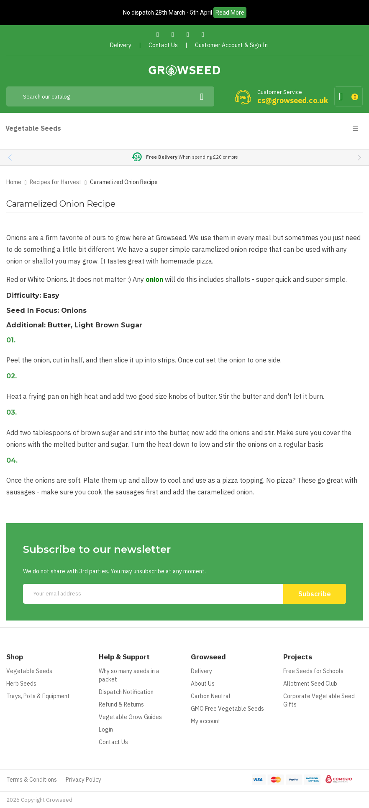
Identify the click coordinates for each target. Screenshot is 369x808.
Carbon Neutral (211, 696)
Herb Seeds (21, 683)
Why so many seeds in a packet (129, 675)
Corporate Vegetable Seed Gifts (319, 700)
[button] (359, 157)
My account (205, 721)
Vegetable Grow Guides (130, 717)
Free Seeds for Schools (313, 671)
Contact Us (113, 742)
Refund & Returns (121, 704)
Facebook (158, 34)
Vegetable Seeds (29, 671)
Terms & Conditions (31, 779)
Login (106, 729)
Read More (229, 12)
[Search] (110, 96)
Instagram (203, 34)
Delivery (201, 671)
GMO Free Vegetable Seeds (227, 708)
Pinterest (188, 34)
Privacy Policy (83, 779)
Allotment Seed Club (310, 683)
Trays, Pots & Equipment (38, 696)
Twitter (173, 34)
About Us (203, 683)
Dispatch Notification (126, 692)
